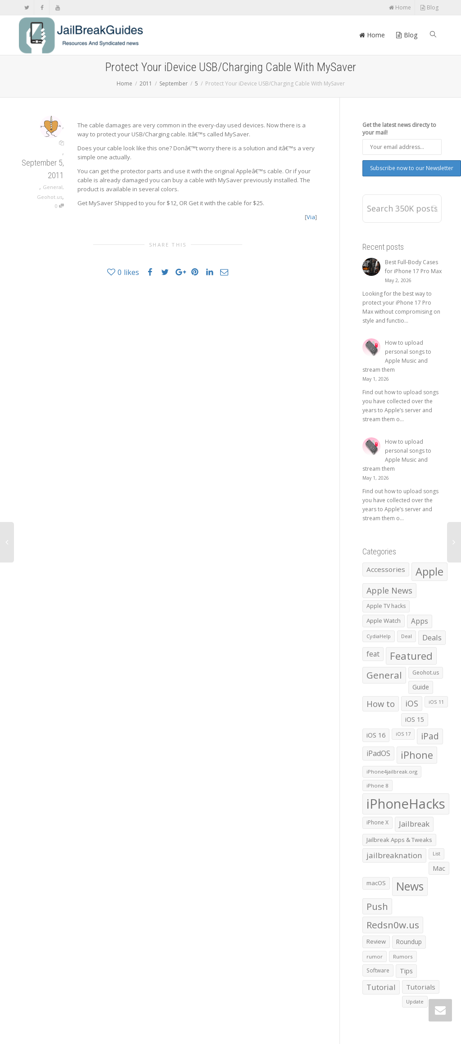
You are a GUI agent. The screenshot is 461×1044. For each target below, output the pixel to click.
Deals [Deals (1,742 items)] (432, 637)
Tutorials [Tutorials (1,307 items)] (420, 986)
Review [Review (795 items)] (376, 941)
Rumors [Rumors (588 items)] (403, 956)
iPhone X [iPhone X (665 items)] (377, 822)
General (53, 187)
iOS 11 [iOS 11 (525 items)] (436, 701)
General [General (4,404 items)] (384, 675)
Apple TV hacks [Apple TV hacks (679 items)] (386, 606)
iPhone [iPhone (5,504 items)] (417, 754)
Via (311, 217)
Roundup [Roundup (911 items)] (409, 941)
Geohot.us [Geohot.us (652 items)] (425, 672)
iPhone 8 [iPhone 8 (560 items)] (377, 785)
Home (400, 7)
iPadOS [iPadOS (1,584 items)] (378, 753)
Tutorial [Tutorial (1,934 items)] (381, 987)
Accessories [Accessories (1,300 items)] (385, 569)
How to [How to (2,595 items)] (380, 703)
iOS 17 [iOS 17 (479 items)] (403, 734)
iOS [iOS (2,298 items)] (411, 703)
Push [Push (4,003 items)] (377, 906)
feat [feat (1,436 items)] (373, 654)
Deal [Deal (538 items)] (406, 636)
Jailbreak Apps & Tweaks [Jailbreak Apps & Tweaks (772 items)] (399, 840)
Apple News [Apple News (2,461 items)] (389, 590)
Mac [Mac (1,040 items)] (439, 868)
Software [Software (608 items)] (377, 970)
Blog (429, 7)
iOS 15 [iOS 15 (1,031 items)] (414, 719)
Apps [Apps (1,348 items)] (419, 621)
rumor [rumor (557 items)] (374, 956)
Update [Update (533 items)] (415, 1001)
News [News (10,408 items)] (410, 886)
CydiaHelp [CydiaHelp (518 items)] (378, 636)
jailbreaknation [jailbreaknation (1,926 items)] (394, 855)
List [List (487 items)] (436, 853)
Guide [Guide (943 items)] (420, 687)
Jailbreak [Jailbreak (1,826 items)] (414, 824)
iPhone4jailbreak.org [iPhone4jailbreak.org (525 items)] (391, 771)
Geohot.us (49, 197)
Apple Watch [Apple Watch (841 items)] (383, 620)
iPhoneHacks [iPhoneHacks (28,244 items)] (405, 804)
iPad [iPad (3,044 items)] (430, 736)
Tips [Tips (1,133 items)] (406, 970)
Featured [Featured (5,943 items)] (411, 655)
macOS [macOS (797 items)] (376, 883)
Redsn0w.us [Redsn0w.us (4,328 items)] (392, 924)
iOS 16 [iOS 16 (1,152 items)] (375, 734)
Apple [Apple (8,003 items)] (429, 571)
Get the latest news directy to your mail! (399, 128)
